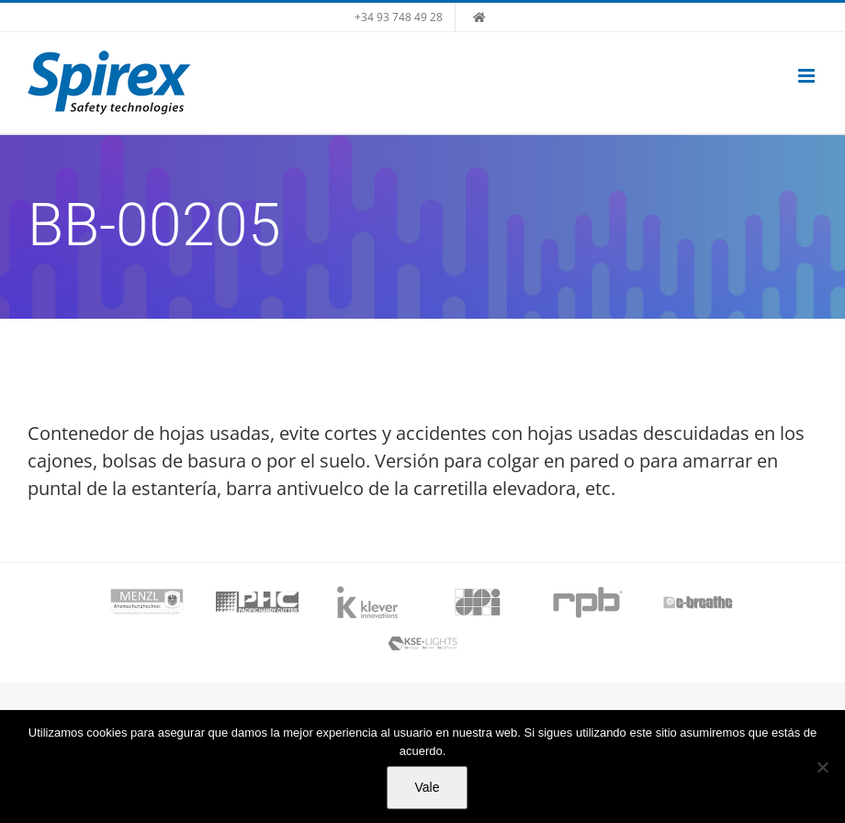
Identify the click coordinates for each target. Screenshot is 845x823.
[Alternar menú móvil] (807, 75)
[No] (822, 767)
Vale (427, 787)
